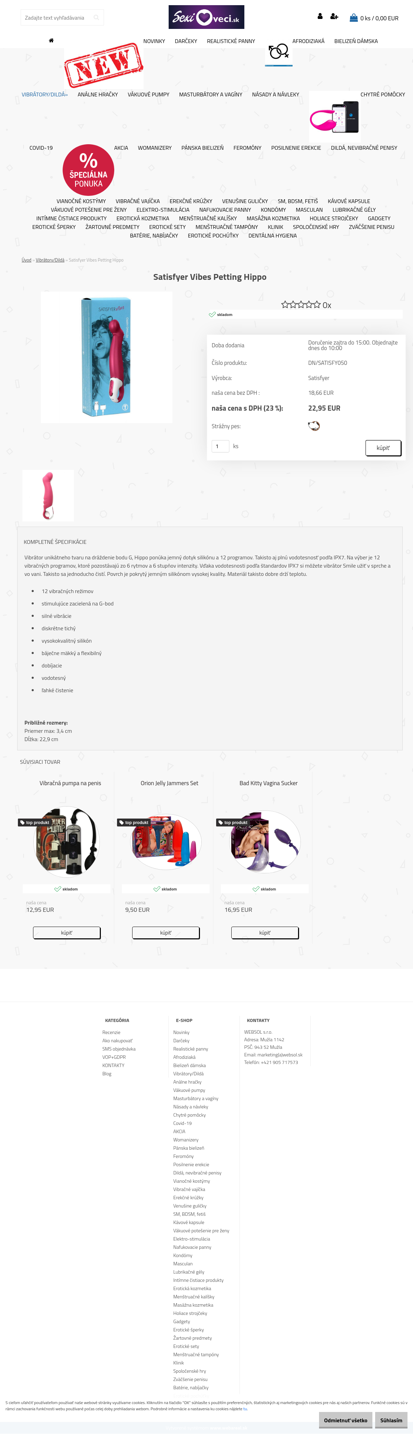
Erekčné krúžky (191, 201)
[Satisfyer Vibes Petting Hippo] (106, 294)
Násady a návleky (275, 94)
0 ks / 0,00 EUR (379, 18)
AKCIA (95, 170)
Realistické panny (231, 41)
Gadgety (379, 218)
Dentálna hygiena (272, 236)
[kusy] (221, 447)
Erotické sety (167, 227)
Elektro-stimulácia (163, 210)
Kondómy (273, 210)
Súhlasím (388, 1420)
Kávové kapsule (349, 201)
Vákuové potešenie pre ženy (89, 210)
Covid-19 (41, 148)
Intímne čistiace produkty (71, 218)
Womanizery (155, 148)
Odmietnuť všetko (335, 1420)
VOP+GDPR (114, 1057)
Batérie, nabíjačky (154, 236)
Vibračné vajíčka (138, 201)
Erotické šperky (54, 227)
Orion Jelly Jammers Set (170, 783)
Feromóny (248, 148)
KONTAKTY (113, 1065)
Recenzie (111, 1032)
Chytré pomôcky (357, 117)
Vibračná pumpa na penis (70, 783)
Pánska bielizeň (202, 148)
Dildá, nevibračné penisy (364, 148)
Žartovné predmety (112, 227)
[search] (96, 17)
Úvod (26, 259)
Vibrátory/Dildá (50, 259)
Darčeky (186, 41)
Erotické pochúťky (213, 236)
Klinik (275, 227)
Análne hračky (98, 94)
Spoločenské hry (316, 227)
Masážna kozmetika (273, 218)
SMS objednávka (118, 1049)
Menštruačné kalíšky (208, 218)
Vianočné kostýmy (81, 201)
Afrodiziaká (295, 52)
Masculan (309, 210)
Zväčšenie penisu (371, 227)
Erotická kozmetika (142, 218)
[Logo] (206, 17)
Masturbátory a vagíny (210, 94)
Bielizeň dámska (356, 41)
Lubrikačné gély (354, 210)
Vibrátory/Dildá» (45, 94)
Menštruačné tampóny (226, 227)
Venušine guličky (245, 201)
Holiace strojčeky (334, 218)
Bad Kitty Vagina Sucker (269, 783)
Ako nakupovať (117, 1040)
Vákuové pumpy (148, 94)
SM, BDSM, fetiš (298, 201)
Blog (106, 1073)
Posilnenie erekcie (296, 148)
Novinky (114, 63)
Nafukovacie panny (225, 210)
